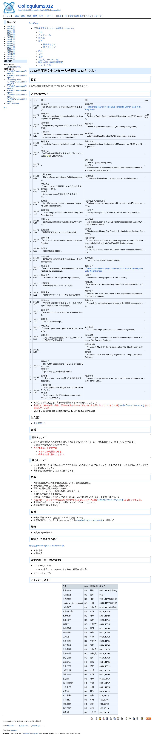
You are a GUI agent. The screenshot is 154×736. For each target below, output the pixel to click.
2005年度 (11, 58)
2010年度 (11, 48)
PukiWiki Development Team (32, 733)
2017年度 (11, 33)
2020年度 (11, 26)
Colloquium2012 (35, 6)
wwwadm (14, 730)
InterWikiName (13, 103)
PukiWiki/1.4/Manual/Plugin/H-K (16, 100)
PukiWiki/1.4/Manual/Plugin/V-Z (16, 76)
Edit (5, 107)
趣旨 (40, 40)
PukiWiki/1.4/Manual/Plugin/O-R (16, 72)
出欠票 (41, 37)
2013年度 (11, 41)
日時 (40, 54)
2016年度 (11, 35)
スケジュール (44, 35)
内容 (40, 51)
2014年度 (11, 39)
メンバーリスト (45, 65)
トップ (7, 16)
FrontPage (34, 23)
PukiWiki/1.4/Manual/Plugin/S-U (16, 91)
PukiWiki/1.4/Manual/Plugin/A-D (16, 83)
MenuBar (10, 726)
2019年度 (11, 28)
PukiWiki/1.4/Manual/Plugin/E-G (16, 87)
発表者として (49, 44)
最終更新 (79, 16)
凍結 (23, 16)
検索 (71, 16)
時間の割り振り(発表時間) (50, 62)
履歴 (35, 16)
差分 (29, 16)
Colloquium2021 (14, 67)
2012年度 (11, 43)
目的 (40, 32)
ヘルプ (88, 16)
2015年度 (11, 37)
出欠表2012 (39, 423)
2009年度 (11, 50)
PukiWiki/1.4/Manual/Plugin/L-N (16, 96)
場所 (40, 56)
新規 (59, 16)
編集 (17, 16)
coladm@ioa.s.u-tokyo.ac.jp (132, 405)
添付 (41, 16)
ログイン (98, 16)
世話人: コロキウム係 (48, 59)
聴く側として (49, 47)
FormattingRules (14, 80)
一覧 (65, 16)
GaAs (47, 156)
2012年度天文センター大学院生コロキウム (54, 28)
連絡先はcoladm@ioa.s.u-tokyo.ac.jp (46, 545)
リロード (49, 16)
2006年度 (11, 56)
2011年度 (11, 46)
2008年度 (11, 52)
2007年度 (11, 54)
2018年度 (11, 31)
